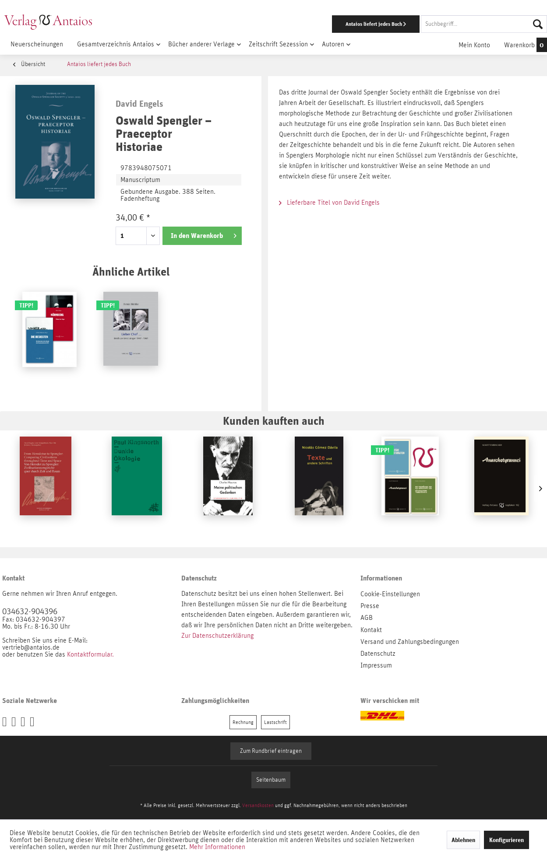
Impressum (376, 665)
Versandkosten (258, 805)
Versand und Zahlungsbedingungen (409, 641)
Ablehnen (463, 839)
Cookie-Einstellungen (390, 594)
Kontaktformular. (90, 654)
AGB (366, 617)
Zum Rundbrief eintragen (271, 751)
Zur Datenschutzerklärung (217, 635)
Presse (369, 605)
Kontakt (371, 629)
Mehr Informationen (217, 846)
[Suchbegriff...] (484, 24)
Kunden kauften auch (274, 420)
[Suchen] (538, 24)
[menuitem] (355, 24)
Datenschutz (377, 653)
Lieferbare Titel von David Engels (329, 202)
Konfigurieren (506, 839)
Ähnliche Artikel (130, 271)
